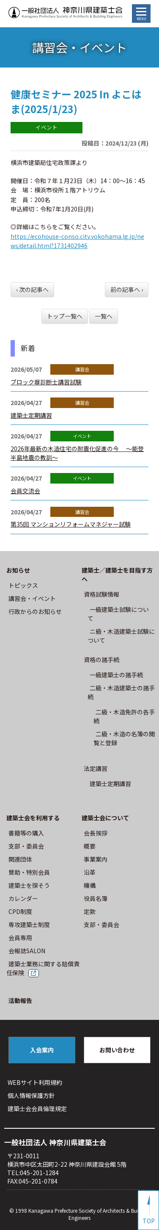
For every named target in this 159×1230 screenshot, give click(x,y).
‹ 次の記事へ (32, 289)
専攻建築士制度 (29, 924)
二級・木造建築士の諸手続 (121, 692)
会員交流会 (25, 491)
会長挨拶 (95, 833)
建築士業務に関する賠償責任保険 (43, 968)
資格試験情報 (101, 594)
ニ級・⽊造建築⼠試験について (121, 635)
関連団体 (20, 859)
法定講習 (95, 768)
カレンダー (23, 898)
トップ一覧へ (64, 316)
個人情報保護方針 (31, 1095)
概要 (90, 846)
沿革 (90, 872)
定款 (90, 911)
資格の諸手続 (101, 659)
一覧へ (103, 316)
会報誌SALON (26, 950)
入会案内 (42, 1050)
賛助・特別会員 (29, 872)
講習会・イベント (32, 598)
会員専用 (20, 937)
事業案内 (95, 859)
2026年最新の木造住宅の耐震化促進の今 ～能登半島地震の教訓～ (77, 453)
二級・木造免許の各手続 (124, 716)
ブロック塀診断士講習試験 (46, 382)
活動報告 (20, 1000)
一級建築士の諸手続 (116, 674)
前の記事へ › (126, 289)
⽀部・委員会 (26, 846)
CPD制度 (20, 911)
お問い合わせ (117, 1050)
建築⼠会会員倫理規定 (37, 1108)
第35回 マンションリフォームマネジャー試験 (71, 524)
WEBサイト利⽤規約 (35, 1082)
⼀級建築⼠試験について (118, 613)
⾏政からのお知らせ (35, 611)
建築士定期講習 (31, 415)
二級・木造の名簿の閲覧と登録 (124, 738)
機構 (90, 885)
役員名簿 (95, 898)
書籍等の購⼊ (26, 833)
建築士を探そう (29, 885)
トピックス (23, 585)
